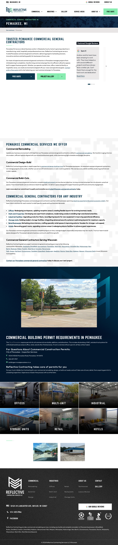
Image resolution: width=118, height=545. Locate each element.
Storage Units (13, 220)
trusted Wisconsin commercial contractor (62, 189)
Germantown (42, 246)
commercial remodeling (84, 153)
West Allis (58, 246)
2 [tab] (91, 84)
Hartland (18, 251)
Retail (67, 486)
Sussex (12, 251)
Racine (62, 251)
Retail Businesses (14, 223)
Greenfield (41, 251)
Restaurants (69, 492)
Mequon (81, 251)
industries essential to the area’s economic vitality (89, 201)
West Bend (31, 249)
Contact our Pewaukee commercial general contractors (26, 261)
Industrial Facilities (15, 217)
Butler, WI (26, 506)
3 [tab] (93, 84)
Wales (19, 249)
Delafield (34, 251)
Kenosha (38, 249)
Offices (11, 211)
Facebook (12, 518)
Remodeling (32, 486)
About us (94, 12)
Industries (50, 12)
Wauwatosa (66, 246)
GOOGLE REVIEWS (93, 2)
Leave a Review (84, 492)
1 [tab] (89, 84)
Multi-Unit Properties (16, 214)
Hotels (10, 226)
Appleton (57, 251)
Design (30, 497)
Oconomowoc (26, 251)
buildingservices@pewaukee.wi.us (18, 362)
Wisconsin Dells (90, 251)
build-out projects (50, 182)
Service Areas (79, 12)
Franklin (24, 249)
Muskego (14, 249)
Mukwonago (84, 246)
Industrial (52, 497)
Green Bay (69, 251)
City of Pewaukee (14, 342)
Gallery (64, 12)
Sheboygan (49, 251)
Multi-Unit (53, 492)
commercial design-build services (52, 166)
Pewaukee (50, 246)
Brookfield (33, 246)
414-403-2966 (13, 512)
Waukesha (26, 246)
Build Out (31, 492)
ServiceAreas (10, 30)
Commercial (36, 12)
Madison (76, 251)
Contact (98, 481)
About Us (82, 481)
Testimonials (83, 486)
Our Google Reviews (95, 507)
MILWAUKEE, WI (13, 2)
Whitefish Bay (74, 246)
